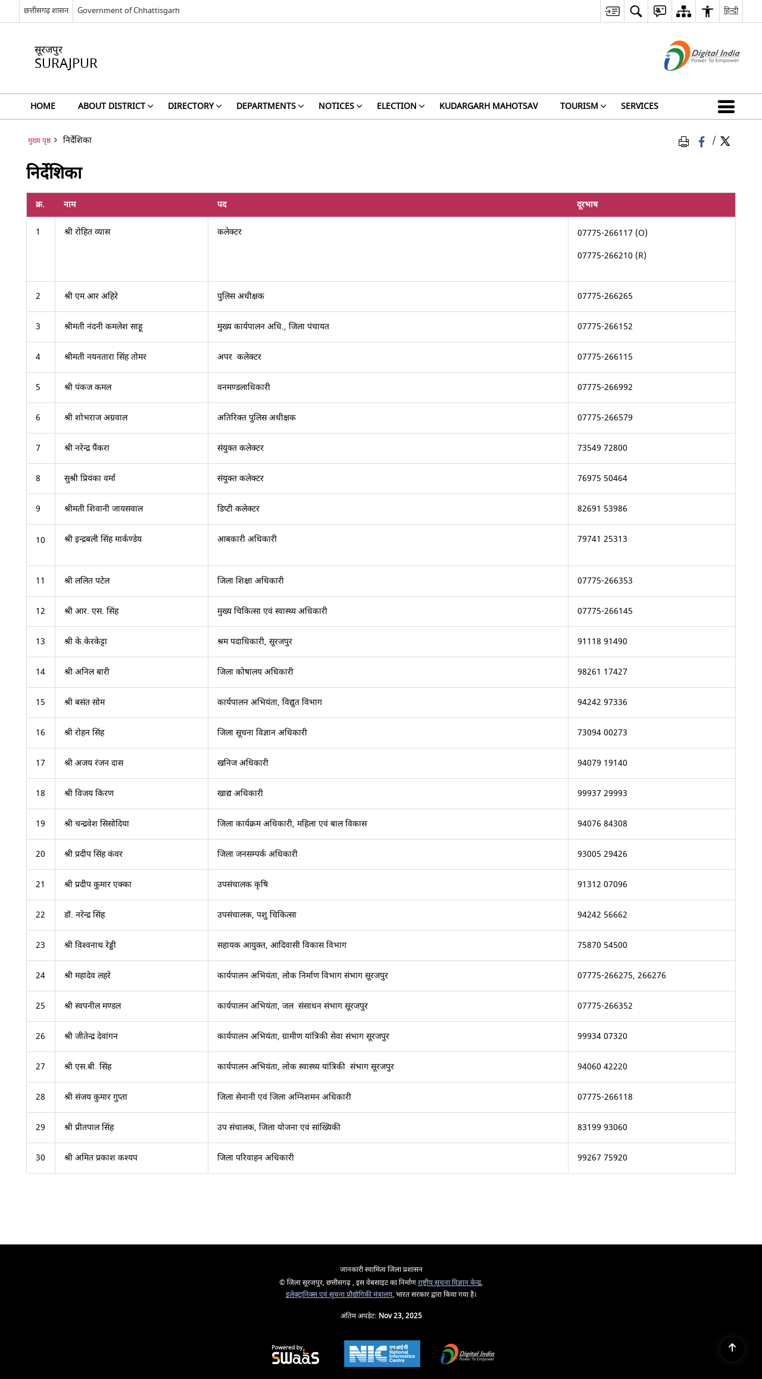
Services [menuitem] (639, 106)
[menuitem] (612, 11)
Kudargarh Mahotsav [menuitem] (488, 106)
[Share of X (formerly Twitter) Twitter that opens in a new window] (725, 141)
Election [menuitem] (401, 106)
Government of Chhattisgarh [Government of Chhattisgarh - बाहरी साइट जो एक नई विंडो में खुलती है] (128, 10)
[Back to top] (732, 1349)
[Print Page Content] (686, 141)
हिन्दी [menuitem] (731, 10)
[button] (728, 106)
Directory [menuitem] (195, 106)
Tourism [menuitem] (583, 106)
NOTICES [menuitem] (340, 106)
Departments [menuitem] (270, 106)
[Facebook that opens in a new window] (703, 141)
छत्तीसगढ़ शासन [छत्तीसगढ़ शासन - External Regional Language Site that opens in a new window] (46, 10)
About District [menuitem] (116, 106)
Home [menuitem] (42, 106)
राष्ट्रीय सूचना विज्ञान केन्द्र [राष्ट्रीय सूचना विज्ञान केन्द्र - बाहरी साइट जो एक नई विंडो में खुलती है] (449, 1283)
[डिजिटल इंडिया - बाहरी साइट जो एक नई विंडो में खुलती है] (687, 81)
